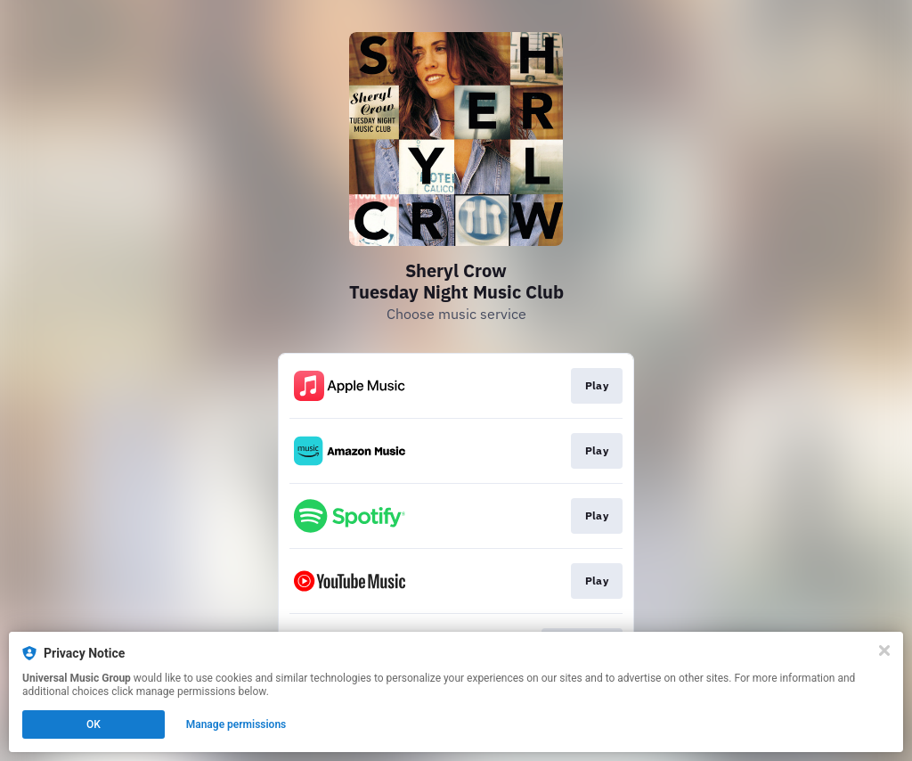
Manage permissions (236, 724)
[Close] (884, 650)
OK (93, 724)
